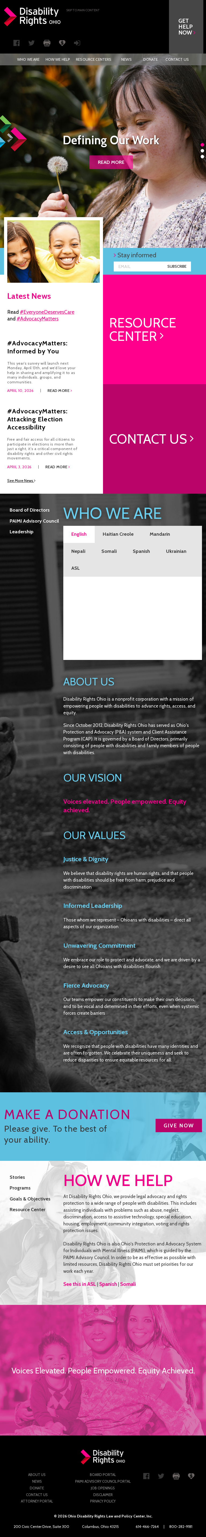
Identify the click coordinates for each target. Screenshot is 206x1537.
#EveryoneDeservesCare (47, 312)
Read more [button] (111, 162)
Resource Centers (93, 59)
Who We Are (28, 59)
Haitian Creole (118, 534)
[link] (154, 329)
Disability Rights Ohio (32, 16)
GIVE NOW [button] (179, 1125)
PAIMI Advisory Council (34, 521)
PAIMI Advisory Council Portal (103, 1481)
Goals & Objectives (30, 1199)
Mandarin (160, 534)
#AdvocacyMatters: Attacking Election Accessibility (37, 419)
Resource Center (27, 1210)
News (126, 59)
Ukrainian (176, 551)
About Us (37, 1474)
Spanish (141, 551)
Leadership (22, 532)
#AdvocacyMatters (37, 319)
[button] (189, 27)
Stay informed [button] (135, 255)
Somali (109, 551)
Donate (150, 59)
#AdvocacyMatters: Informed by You (37, 347)
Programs (20, 1188)
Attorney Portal (37, 1501)
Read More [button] (59, 390)
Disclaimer (103, 1495)
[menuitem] (28, 59)
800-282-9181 (180, 1526)
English (79, 534)
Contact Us (177, 59)
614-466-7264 (147, 1526)
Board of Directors (30, 510)
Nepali (78, 551)
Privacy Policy (103, 1501)
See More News (21, 480)
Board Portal (103, 1474)
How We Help (58, 59)
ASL (75, 568)
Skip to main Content (83, 10)
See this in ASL (79, 1284)
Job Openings (103, 1488)
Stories (17, 1177)
